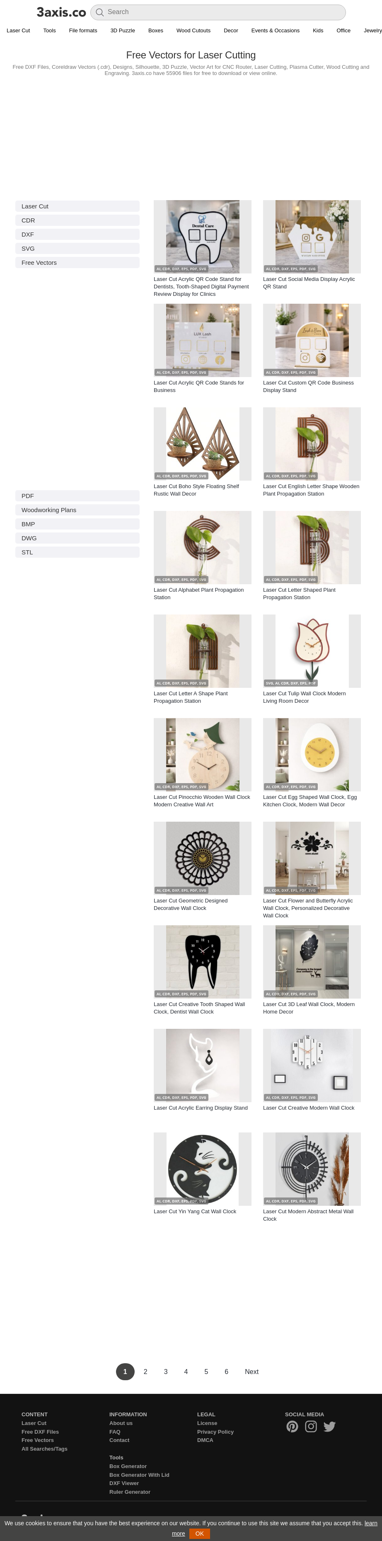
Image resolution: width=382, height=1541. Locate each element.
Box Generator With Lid (139, 1475)
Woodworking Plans (49, 509)
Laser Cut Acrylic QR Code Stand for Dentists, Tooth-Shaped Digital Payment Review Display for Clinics (201, 286)
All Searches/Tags (45, 1449)
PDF (28, 495)
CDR (28, 220)
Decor (231, 30)
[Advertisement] (191, 136)
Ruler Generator (129, 1492)
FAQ (115, 1432)
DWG (29, 538)
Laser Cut (18, 30)
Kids (318, 30)
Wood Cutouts (193, 30)
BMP (28, 523)
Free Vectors (39, 262)
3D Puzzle (123, 30)
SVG (28, 248)
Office (343, 30)
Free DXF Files (40, 1432)
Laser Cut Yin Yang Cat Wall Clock (195, 1211)
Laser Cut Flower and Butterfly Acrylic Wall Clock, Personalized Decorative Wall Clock (308, 908)
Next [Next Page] (252, 1371)
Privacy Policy (215, 1432)
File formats (83, 30)
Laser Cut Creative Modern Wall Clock (309, 1108)
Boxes (155, 30)
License (207, 1423)
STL (27, 552)
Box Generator (128, 1466)
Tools (49, 30)
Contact (119, 1440)
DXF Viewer (124, 1483)
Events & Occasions (275, 30)
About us (121, 1423)
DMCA (205, 1440)
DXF (28, 234)
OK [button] (200, 1533)
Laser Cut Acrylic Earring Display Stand (201, 1108)
